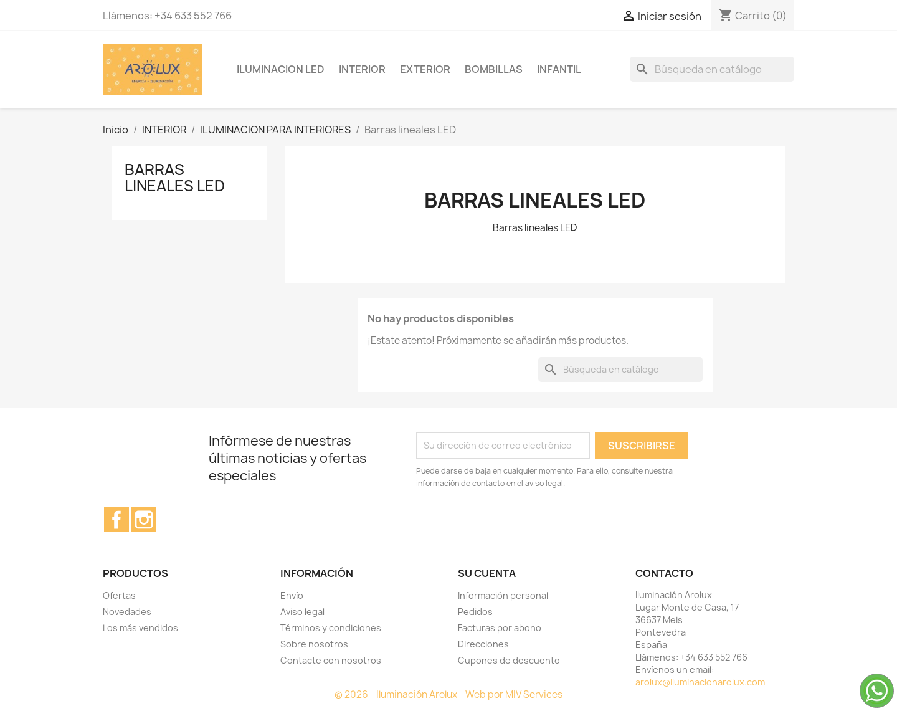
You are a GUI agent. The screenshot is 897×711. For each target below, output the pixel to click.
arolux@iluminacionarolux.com (700, 682)
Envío (291, 595)
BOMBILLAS (494, 69)
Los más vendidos (140, 628)
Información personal (503, 595)
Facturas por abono (499, 628)
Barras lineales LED (175, 177)
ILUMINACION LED (281, 69)
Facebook (116, 519)
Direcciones (483, 644)
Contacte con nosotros (330, 660)
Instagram (143, 519)
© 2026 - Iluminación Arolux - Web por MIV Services (448, 694)
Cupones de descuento (509, 660)
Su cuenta (487, 573)
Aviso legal (302, 612)
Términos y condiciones (330, 628)
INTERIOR (362, 69)
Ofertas (119, 595)
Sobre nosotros (314, 644)
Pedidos (475, 612)
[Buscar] (712, 69)
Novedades (127, 612)
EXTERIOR (425, 69)
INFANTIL (559, 69)
